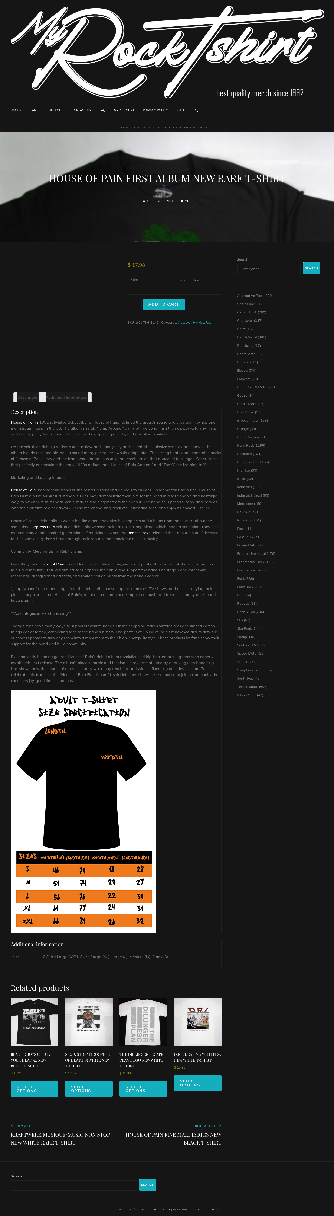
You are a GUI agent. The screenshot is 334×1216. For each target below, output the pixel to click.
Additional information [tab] (67, 397)
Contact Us (81, 110)
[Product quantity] (135, 304)
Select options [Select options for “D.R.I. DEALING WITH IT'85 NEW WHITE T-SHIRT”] (190, 1083)
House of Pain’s (24, 422)
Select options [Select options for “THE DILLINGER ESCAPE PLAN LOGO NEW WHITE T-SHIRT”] (135, 1088)
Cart (34, 110)
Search (242, 259)
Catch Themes (207, 1209)
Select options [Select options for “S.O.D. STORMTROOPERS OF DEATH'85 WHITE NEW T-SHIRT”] (81, 1088)
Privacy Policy (155, 110)
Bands (16, 110)
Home (124, 127)
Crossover (140, 127)
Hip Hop (198, 323)
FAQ (102, 110)
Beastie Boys (138, 532)
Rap (208, 323)
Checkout (54, 110)
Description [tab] (28, 397)
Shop (181, 110)
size (134, 279)
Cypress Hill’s (43, 526)
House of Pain (23, 490)
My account (124, 110)
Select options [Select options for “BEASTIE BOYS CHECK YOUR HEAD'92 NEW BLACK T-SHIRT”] (27, 1088)
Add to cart (163, 304)
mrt (188, 200)
